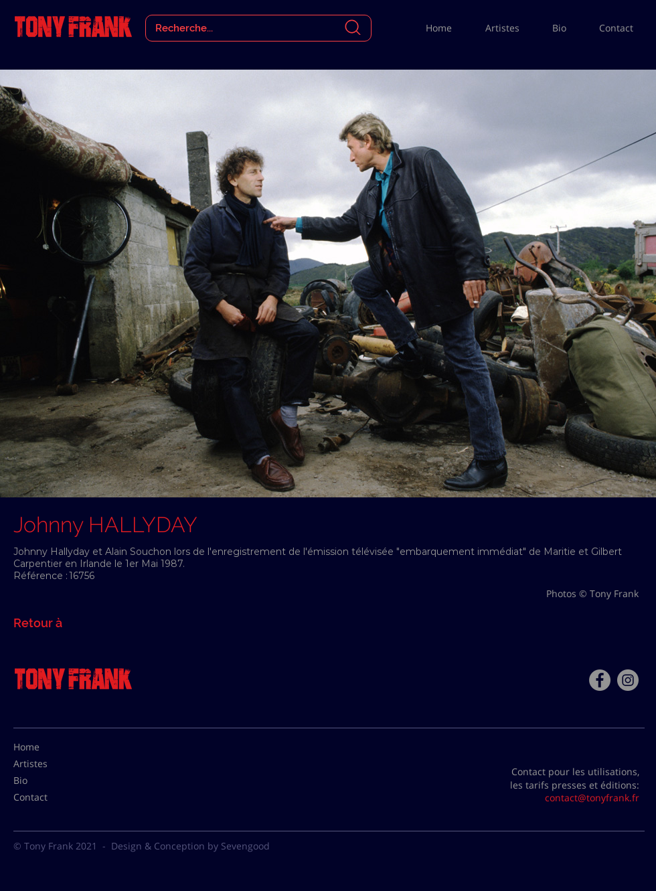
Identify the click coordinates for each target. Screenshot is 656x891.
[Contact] (46, 797)
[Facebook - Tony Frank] (599, 680)
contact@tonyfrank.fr (592, 797)
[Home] (46, 747)
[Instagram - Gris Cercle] (628, 680)
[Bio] (46, 780)
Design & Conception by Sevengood (190, 845)
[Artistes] (46, 763)
